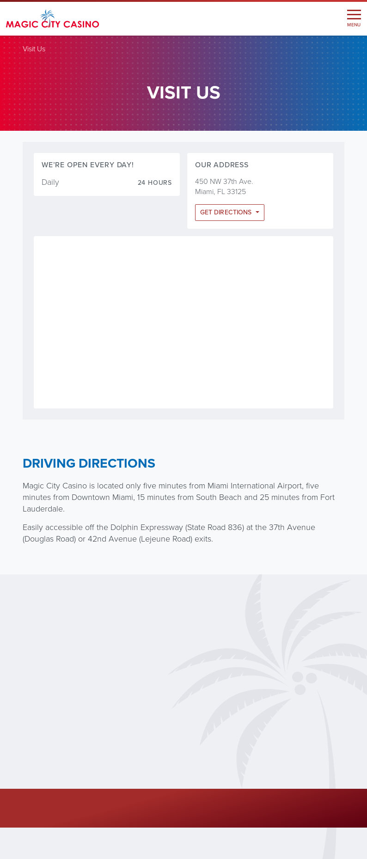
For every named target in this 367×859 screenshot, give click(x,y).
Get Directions (226, 212)
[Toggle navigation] (354, 18)
